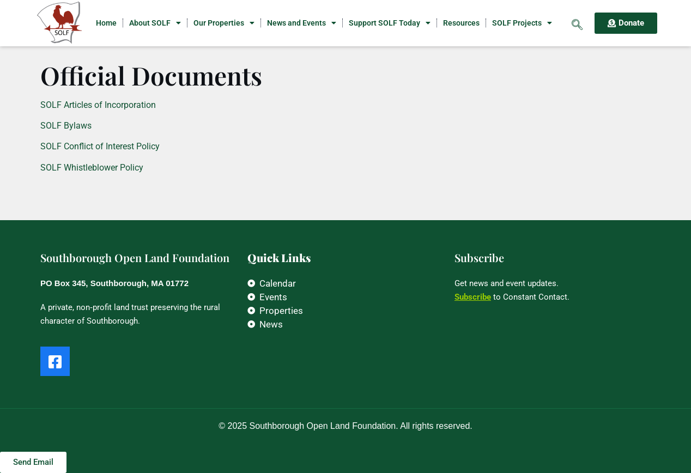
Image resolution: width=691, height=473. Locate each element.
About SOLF (155, 23)
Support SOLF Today (390, 23)
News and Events (301, 23)
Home (106, 23)
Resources (461, 23)
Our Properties (223, 23)
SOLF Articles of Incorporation (98, 105)
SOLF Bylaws (66, 125)
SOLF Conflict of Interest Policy (100, 146)
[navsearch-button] (577, 23)
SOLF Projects (522, 23)
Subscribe (472, 297)
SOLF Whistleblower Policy (91, 167)
